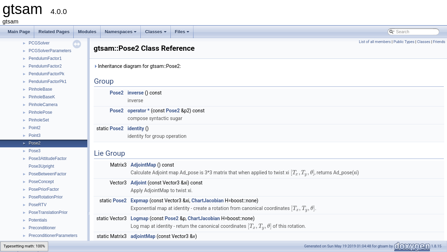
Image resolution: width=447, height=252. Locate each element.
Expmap (139, 200)
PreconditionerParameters (53, 235)
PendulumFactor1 (45, 58)
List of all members (375, 42)
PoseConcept (41, 181)
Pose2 (35, 143)
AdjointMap (143, 165)
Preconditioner (42, 227)
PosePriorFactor (44, 189)
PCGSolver (39, 43)
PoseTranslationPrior (48, 212)
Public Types (404, 42)
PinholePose (40, 112)
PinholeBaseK (42, 96)
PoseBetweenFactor (47, 174)
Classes (156, 33)
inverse (135, 93)
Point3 (35, 135)
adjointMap (143, 236)
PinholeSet (39, 120)
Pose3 (35, 150)
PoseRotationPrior (46, 197)
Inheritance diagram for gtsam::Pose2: (137, 66)
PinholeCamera (43, 104)
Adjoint (138, 183)
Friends (439, 42)
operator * (138, 110)
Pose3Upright (41, 166)
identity (135, 128)
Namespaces (121, 33)
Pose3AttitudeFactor (48, 158)
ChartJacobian (207, 200)
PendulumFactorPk (46, 73)
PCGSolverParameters (50, 50)
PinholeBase (40, 89)
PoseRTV (37, 204)
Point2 (35, 127)
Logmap (139, 218)
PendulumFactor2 (45, 66)
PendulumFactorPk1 (48, 81)
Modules (87, 31)
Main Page (19, 31)
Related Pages (53, 31)
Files (183, 33)
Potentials (38, 220)
